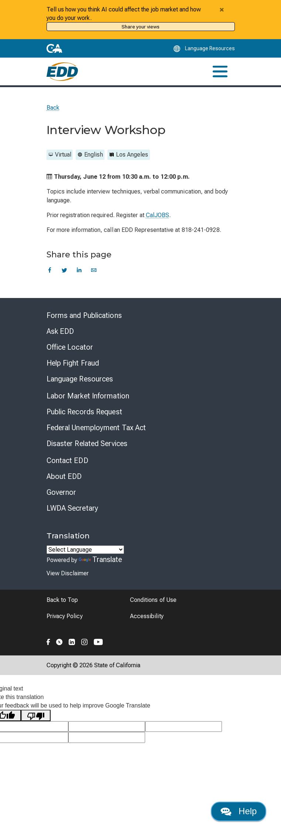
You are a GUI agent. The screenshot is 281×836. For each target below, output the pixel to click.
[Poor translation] (36, 715)
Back (53, 107)
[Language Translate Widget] (85, 549)
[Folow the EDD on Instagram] (84, 641)
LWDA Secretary (72, 508)
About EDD (64, 476)
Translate (100, 559)
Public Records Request (84, 411)
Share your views (140, 27)
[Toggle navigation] (220, 71)
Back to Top (62, 599)
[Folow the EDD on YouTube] (98, 641)
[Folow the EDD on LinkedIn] (72, 641)
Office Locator (70, 347)
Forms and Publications (84, 315)
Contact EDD (67, 460)
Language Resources (80, 378)
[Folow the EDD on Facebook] (48, 641)
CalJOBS (157, 215)
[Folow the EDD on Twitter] (59, 641)
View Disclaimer (68, 573)
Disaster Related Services (87, 443)
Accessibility (147, 616)
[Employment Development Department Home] (62, 71)
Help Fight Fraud (73, 363)
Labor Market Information (88, 395)
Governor (61, 492)
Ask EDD (60, 331)
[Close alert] (222, 9)
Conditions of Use (153, 599)
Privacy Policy (65, 616)
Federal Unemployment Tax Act (96, 427)
